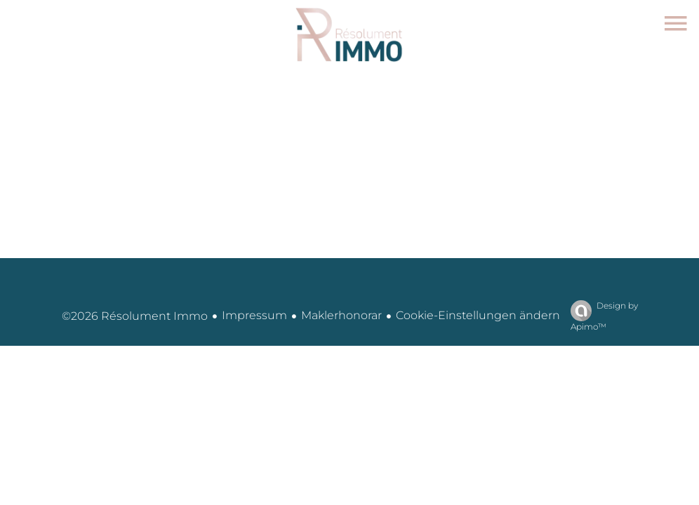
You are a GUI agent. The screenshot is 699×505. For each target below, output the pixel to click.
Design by (601, 316)
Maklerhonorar (341, 315)
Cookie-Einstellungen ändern (478, 315)
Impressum (254, 315)
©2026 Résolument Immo (135, 316)
